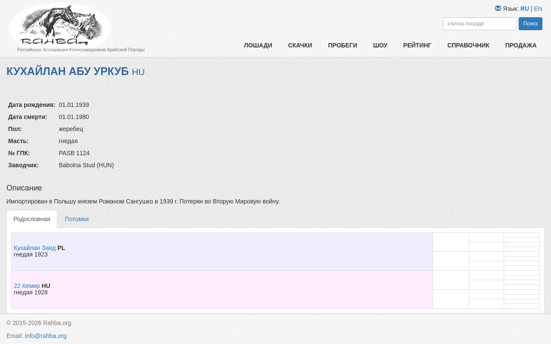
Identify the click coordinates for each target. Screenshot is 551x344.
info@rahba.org (46, 335)
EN (538, 8)
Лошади (258, 45)
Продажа (521, 45)
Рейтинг (417, 45)
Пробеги (342, 45)
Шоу (380, 45)
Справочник (468, 45)
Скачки (300, 45)
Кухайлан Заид (35, 247)
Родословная (31, 219)
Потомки (77, 219)
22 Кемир (27, 285)
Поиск (530, 24)
